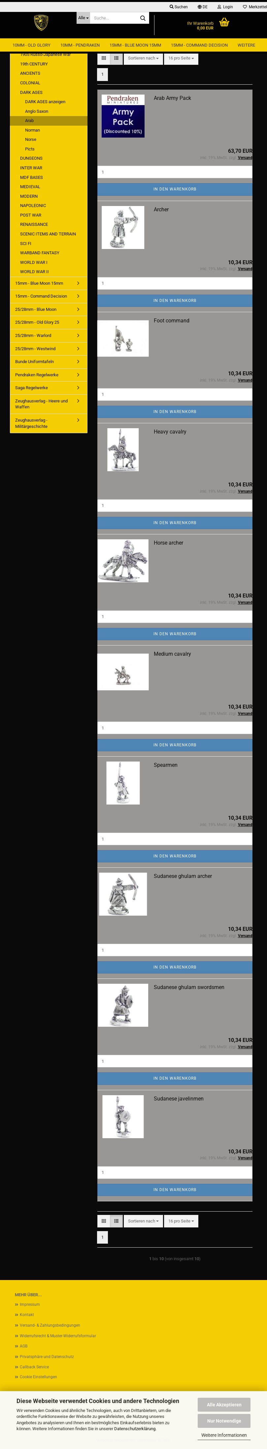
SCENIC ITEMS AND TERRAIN (48, 233)
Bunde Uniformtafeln (34, 361)
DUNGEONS (31, 158)
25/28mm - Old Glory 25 (37, 322)
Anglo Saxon (36, 111)
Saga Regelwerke (31, 387)
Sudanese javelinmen (179, 1099)
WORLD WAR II (34, 271)
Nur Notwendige (224, 1421)
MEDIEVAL (30, 186)
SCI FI (25, 243)
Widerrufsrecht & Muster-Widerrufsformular (58, 1336)
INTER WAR (31, 167)
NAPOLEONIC (33, 205)
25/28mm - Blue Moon (35, 309)
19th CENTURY (34, 64)
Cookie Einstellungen (38, 1377)
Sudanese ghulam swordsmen (189, 987)
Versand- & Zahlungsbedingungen (50, 1325)
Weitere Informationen (224, 1435)
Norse (30, 139)
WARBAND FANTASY (39, 252)
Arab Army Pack (172, 98)
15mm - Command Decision (199, 45)
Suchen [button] (179, 7)
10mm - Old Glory (31, 45)
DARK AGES (31, 92)
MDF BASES (31, 177)
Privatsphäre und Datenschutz (47, 1356)
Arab (29, 120)
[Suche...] (83, 18)
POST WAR (30, 215)
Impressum (30, 1304)
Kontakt (27, 1314)
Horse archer (168, 543)
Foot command (171, 320)
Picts (30, 148)
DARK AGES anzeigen (45, 101)
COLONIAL (30, 82)
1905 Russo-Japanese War (45, 54)
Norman (32, 130)
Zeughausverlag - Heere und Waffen (41, 404)
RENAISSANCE (34, 224)
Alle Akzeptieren (224, 1404)
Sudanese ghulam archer (183, 876)
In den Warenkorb (174, 189)
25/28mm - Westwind (35, 348)
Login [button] (225, 7)
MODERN (29, 196)
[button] (203, 7)
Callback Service (34, 1367)
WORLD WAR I (34, 262)
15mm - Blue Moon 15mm (135, 45)
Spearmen (166, 765)
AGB (23, 1346)
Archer (161, 209)
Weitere (246, 45)
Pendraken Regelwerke (36, 374)
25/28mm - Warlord (33, 335)
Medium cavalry (172, 654)
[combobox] (143, 58)
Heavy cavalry (170, 432)
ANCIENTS (30, 73)
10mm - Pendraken (80, 45)
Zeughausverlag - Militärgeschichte (31, 423)
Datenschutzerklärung (134, 1428)
